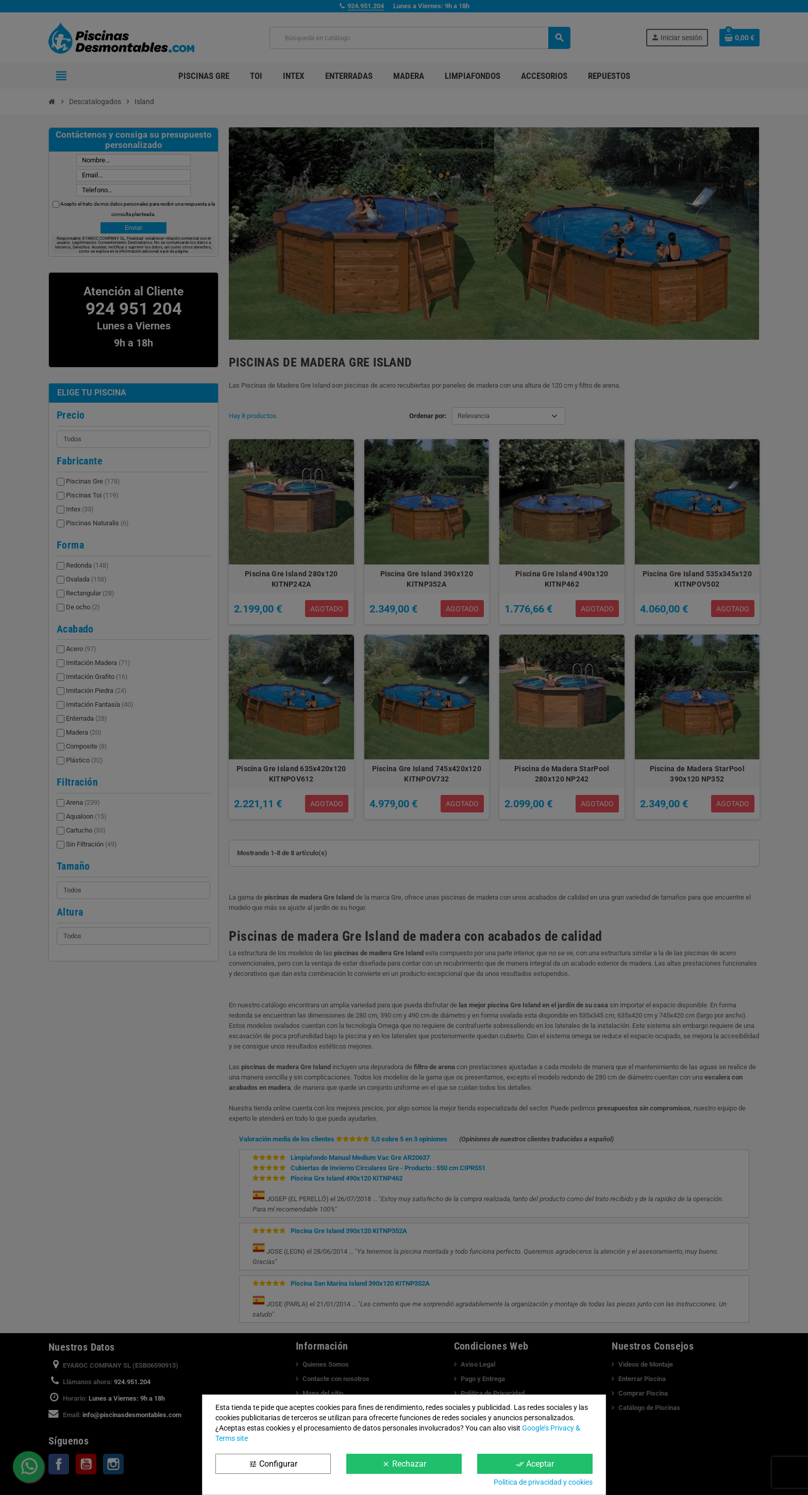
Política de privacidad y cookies (543, 1482)
